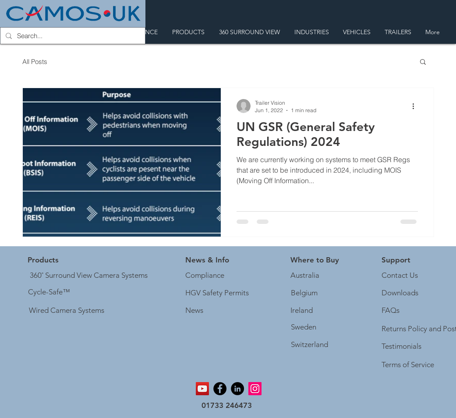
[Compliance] (205, 275)
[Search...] (72, 36)
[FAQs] (391, 310)
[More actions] (416, 106)
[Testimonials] (402, 346)
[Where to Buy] (314, 260)
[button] (423, 62)
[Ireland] (301, 310)
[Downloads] (400, 293)
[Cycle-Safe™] (49, 292)
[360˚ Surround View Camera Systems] (88, 275)
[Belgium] (304, 293)
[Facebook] (219, 388)
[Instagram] (255, 388)
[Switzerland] (309, 345)
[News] (194, 310)
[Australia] (304, 275)
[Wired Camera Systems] (66, 310)
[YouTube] (202, 388)
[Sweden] (303, 327)
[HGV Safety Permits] (218, 293)
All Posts (34, 61)
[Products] (43, 260)
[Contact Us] (400, 275)
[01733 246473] (227, 406)
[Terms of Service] (409, 365)
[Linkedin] (237, 388)
